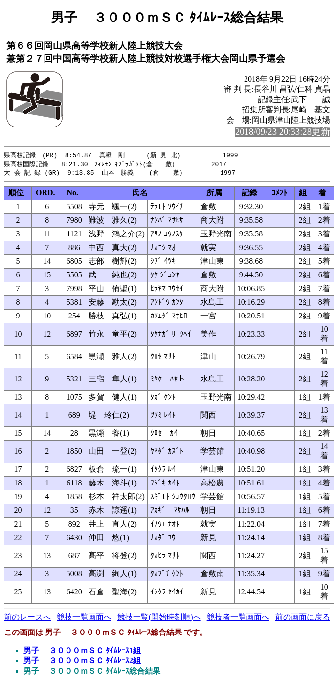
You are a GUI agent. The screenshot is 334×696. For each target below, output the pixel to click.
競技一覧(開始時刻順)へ (159, 618)
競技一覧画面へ (84, 618)
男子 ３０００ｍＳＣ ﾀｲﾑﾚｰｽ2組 (82, 662)
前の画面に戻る (302, 618)
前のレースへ (27, 618)
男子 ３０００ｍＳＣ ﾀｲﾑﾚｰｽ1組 (82, 652)
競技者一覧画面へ (238, 618)
